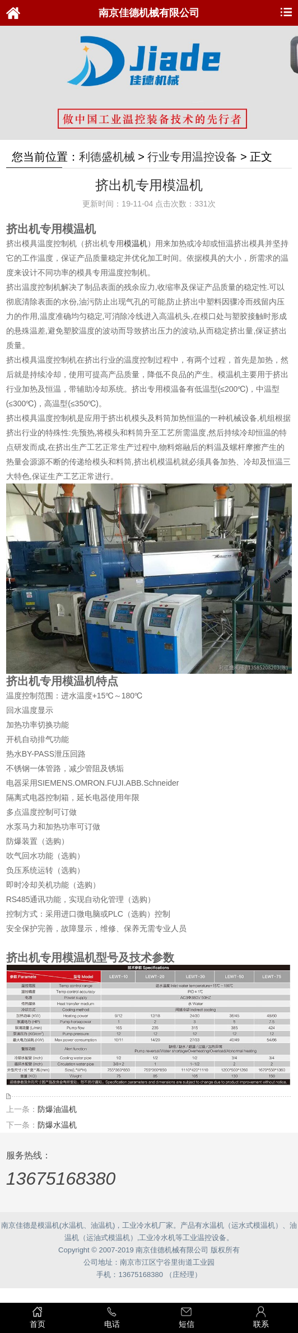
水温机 (72, 1225)
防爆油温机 (57, 1109)
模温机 (135, 243)
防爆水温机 (57, 1124)
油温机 (102, 1225)
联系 (261, 1317)
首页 (37, 1317)
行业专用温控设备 (192, 157)
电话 (111, 1317)
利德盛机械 (107, 157)
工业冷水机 (140, 1225)
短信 (186, 1317)
